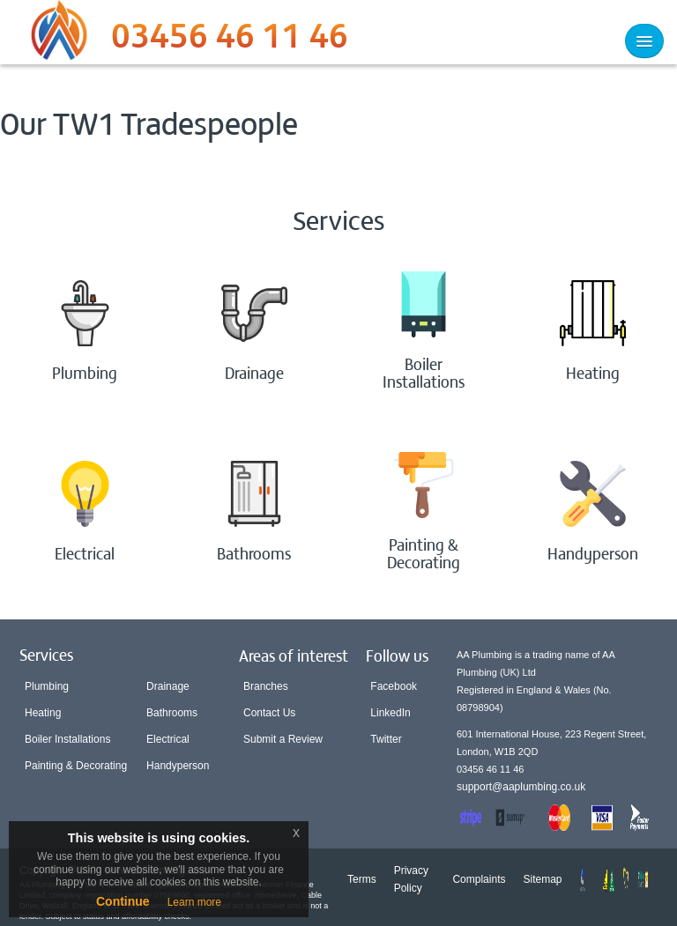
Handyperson (177, 765)
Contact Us (269, 713)
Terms (361, 879)
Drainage (168, 686)
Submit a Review (283, 739)
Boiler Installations (67, 739)
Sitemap (542, 879)
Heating (43, 713)
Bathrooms (171, 713)
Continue (123, 901)
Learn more (194, 902)
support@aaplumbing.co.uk (521, 787)
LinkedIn (390, 713)
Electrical (168, 739)
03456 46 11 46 (229, 39)
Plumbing (47, 686)
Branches (265, 686)
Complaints (478, 879)
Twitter (385, 739)
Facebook (393, 686)
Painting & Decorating (76, 765)
